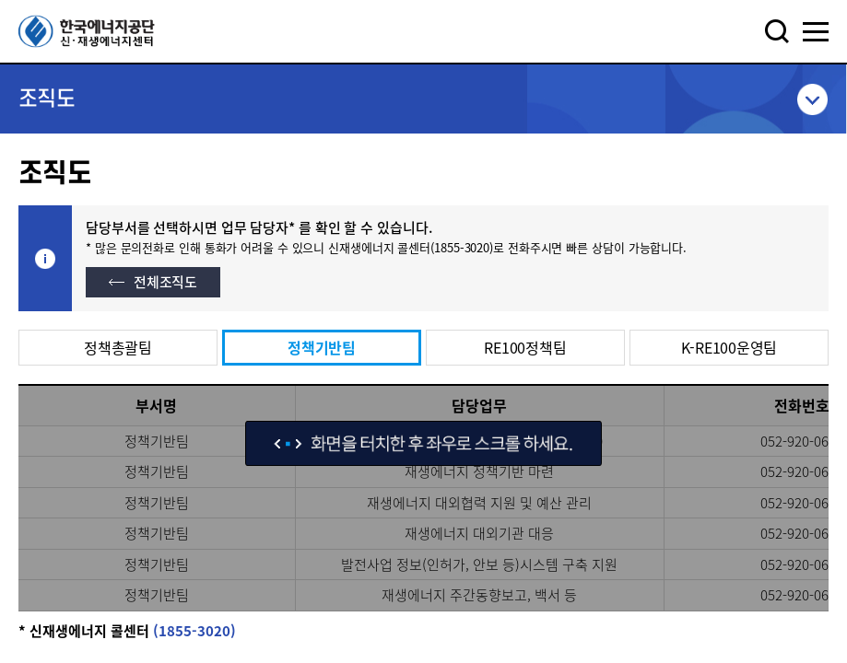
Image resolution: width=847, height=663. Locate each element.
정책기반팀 (322, 347)
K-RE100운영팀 (729, 347)
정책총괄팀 (118, 347)
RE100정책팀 (525, 347)
